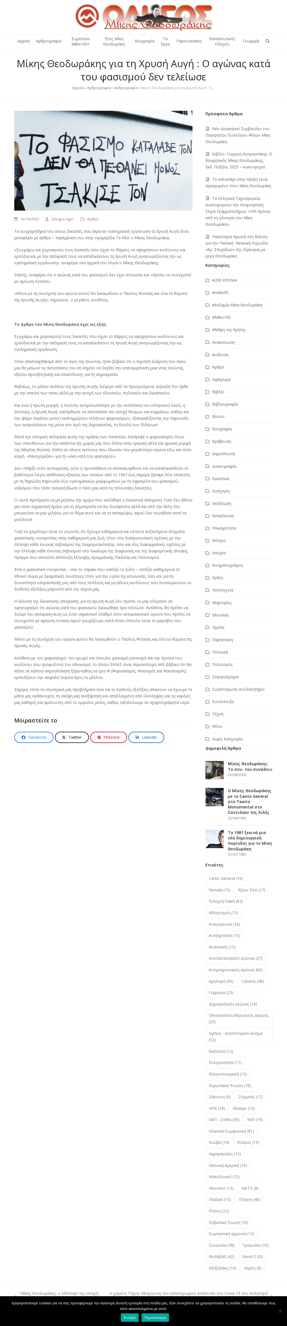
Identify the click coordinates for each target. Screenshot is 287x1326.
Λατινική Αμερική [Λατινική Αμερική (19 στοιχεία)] (228, 1165)
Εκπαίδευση (223, 515)
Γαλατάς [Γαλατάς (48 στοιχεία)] (252, 981)
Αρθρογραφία (99, 87)
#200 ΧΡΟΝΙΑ (224, 280)
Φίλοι (217, 726)
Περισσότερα (155, 1318)
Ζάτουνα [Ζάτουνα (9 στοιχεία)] (220, 1096)
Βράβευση (221, 441)
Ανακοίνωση (223, 342)
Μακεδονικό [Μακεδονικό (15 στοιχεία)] (224, 1176)
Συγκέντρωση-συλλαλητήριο (238, 689)
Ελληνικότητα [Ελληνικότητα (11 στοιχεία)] (225, 1062)
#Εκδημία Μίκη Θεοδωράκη (237, 305)
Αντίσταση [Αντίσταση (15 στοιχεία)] (222, 947)
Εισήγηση (221, 491)
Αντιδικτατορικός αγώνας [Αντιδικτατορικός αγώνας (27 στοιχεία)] (236, 958)
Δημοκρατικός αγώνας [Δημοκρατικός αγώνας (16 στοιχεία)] (233, 1004)
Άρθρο (92, 219)
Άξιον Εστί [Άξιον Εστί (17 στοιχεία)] (251, 890)
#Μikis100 (221, 317)
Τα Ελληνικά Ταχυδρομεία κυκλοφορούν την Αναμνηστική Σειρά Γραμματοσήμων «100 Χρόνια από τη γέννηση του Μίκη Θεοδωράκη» (237, 211)
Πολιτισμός (222, 664)
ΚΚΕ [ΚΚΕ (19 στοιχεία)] (255, 1119)
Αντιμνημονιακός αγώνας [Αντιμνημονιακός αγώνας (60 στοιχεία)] (236, 969)
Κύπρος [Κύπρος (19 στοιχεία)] (248, 1142)
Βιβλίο (218, 391)
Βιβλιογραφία (225, 404)
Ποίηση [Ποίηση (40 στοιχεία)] (249, 1199)
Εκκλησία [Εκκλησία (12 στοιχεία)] (221, 1051)
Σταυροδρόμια (225, 676)
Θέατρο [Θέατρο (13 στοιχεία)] (244, 1108)
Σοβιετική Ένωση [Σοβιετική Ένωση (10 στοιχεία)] (228, 1222)
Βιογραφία (222, 429)
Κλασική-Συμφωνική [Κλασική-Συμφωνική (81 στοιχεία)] (231, 1131)
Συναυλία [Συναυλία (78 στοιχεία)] (222, 1245)
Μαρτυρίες (222, 602)
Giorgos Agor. (62, 219)
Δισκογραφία (224, 466)
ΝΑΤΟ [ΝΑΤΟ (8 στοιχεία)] (250, 1188)
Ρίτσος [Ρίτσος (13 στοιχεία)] (219, 1211)
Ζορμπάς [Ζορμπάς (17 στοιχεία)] (251, 1096)
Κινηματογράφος (227, 565)
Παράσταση (222, 639)
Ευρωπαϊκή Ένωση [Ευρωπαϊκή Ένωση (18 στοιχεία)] (230, 1085)
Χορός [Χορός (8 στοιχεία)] (252, 1268)
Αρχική (78, 87)
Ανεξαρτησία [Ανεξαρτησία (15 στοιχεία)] (224, 935)
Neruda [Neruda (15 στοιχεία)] (219, 890)
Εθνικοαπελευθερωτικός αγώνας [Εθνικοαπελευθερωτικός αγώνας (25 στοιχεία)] (239, 1018)
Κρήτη (217, 577)
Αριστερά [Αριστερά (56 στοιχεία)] (221, 981)
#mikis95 (220, 292)
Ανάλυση (220, 354)
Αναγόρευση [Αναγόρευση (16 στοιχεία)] (224, 924)
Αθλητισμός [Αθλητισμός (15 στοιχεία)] (223, 912)
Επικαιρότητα (224, 528)
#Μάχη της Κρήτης (229, 329)
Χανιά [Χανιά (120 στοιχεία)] (252, 1256)
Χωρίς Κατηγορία (227, 739)
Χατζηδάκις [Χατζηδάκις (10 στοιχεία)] (223, 1268)
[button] (267, 41)
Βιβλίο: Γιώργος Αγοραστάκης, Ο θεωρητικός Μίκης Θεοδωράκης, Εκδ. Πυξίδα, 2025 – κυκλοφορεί (238, 160)
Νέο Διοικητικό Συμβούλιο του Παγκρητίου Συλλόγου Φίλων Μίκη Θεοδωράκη (237, 135)
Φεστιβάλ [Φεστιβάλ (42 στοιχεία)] (221, 1256)
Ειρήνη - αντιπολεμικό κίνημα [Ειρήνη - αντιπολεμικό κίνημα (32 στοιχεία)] (235, 1036)
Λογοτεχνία (222, 590)
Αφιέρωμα (221, 379)
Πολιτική (220, 652)
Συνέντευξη (223, 701)
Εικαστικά (220, 478)
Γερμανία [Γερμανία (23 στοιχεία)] (221, 992)
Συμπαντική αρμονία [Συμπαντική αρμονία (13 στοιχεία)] (231, 1233)
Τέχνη (217, 714)
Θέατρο (219, 540)
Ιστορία (219, 552)
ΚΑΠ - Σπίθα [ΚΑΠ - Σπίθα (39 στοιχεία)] (224, 1119)
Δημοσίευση (223, 453)
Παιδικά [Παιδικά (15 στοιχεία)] (220, 1199)
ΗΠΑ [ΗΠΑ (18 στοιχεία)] (217, 1108)
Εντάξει (130, 1318)
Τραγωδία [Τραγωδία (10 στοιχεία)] (255, 1245)
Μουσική (220, 615)
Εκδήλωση (221, 503)
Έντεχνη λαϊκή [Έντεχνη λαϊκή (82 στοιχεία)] (226, 901)
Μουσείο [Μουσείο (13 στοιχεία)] (221, 1188)
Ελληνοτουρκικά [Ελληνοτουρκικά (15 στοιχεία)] (228, 1074)
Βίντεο (218, 416)
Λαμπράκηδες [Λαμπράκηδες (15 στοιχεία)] (225, 1153)
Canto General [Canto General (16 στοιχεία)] (226, 878)
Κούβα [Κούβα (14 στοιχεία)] (219, 1142)
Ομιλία (218, 627)
